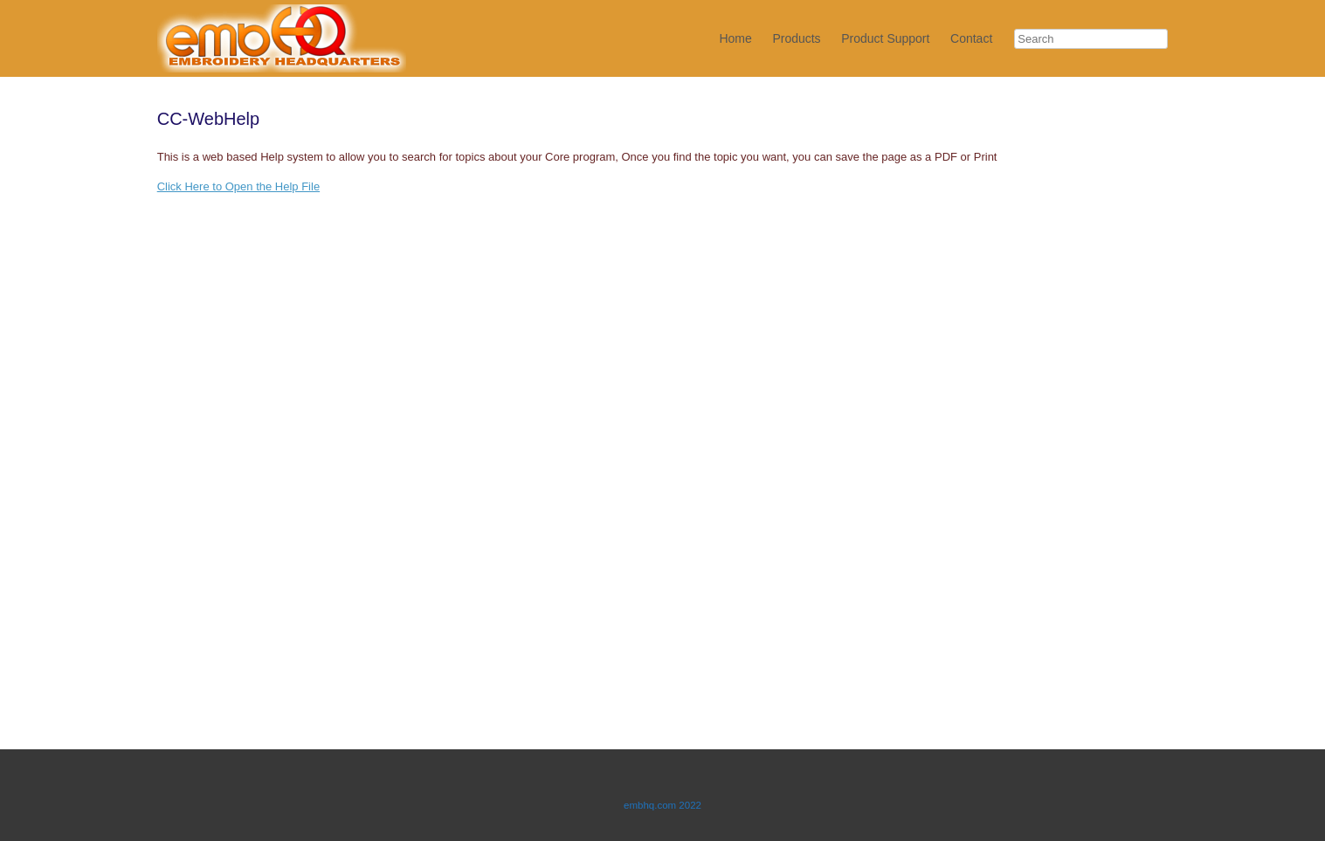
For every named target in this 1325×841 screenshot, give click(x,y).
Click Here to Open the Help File (238, 186)
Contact (971, 38)
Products (796, 38)
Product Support (885, 38)
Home (735, 38)
